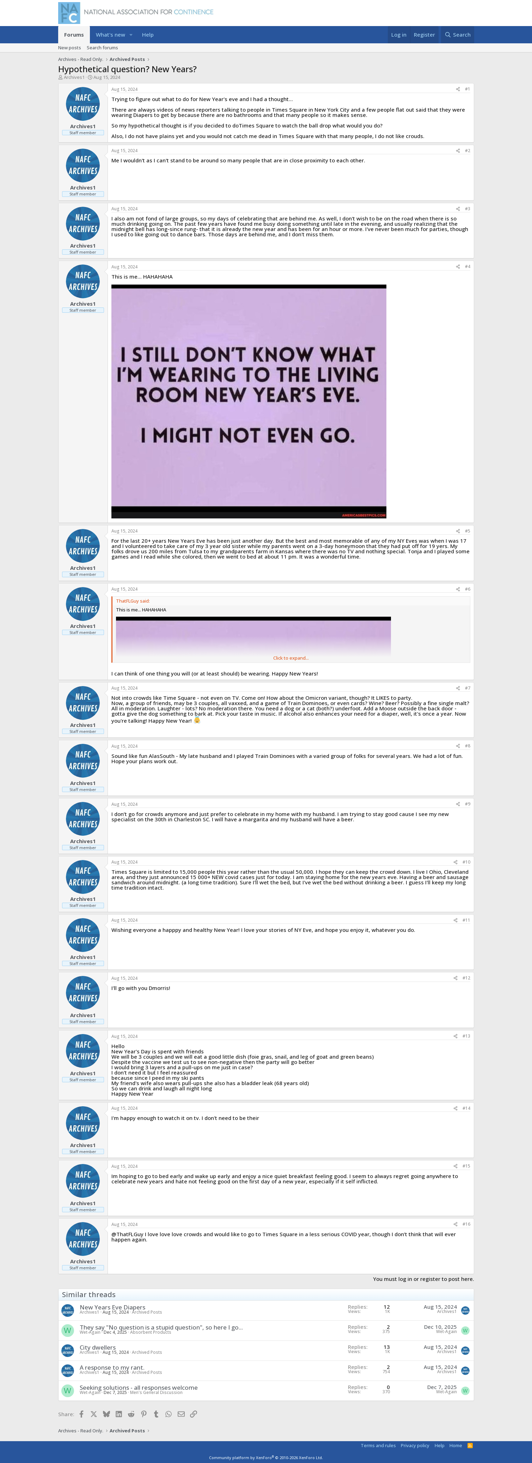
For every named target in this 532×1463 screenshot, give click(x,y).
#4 (467, 266)
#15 (466, 1166)
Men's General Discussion (156, 1392)
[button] (131, 34)
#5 (467, 531)
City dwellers (98, 1347)
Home (456, 1445)
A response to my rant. (112, 1367)
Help (148, 34)
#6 (467, 589)
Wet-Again (90, 1332)
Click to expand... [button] (291, 658)
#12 (466, 978)
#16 (466, 1224)
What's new (110, 34)
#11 (466, 920)
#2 (467, 151)
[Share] (458, 89)
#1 (467, 89)
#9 (467, 804)
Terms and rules (378, 1445)
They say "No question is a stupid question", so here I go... (161, 1327)
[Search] (457, 34)
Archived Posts (147, 1312)
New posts (69, 47)
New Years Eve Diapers (112, 1307)
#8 (467, 746)
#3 (467, 209)
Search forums (102, 47)
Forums (74, 34)
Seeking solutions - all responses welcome (139, 1387)
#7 (467, 688)
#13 (466, 1036)
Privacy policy (415, 1445)
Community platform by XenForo (266, 1457)
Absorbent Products (150, 1332)
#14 (466, 1108)
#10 (466, 862)
